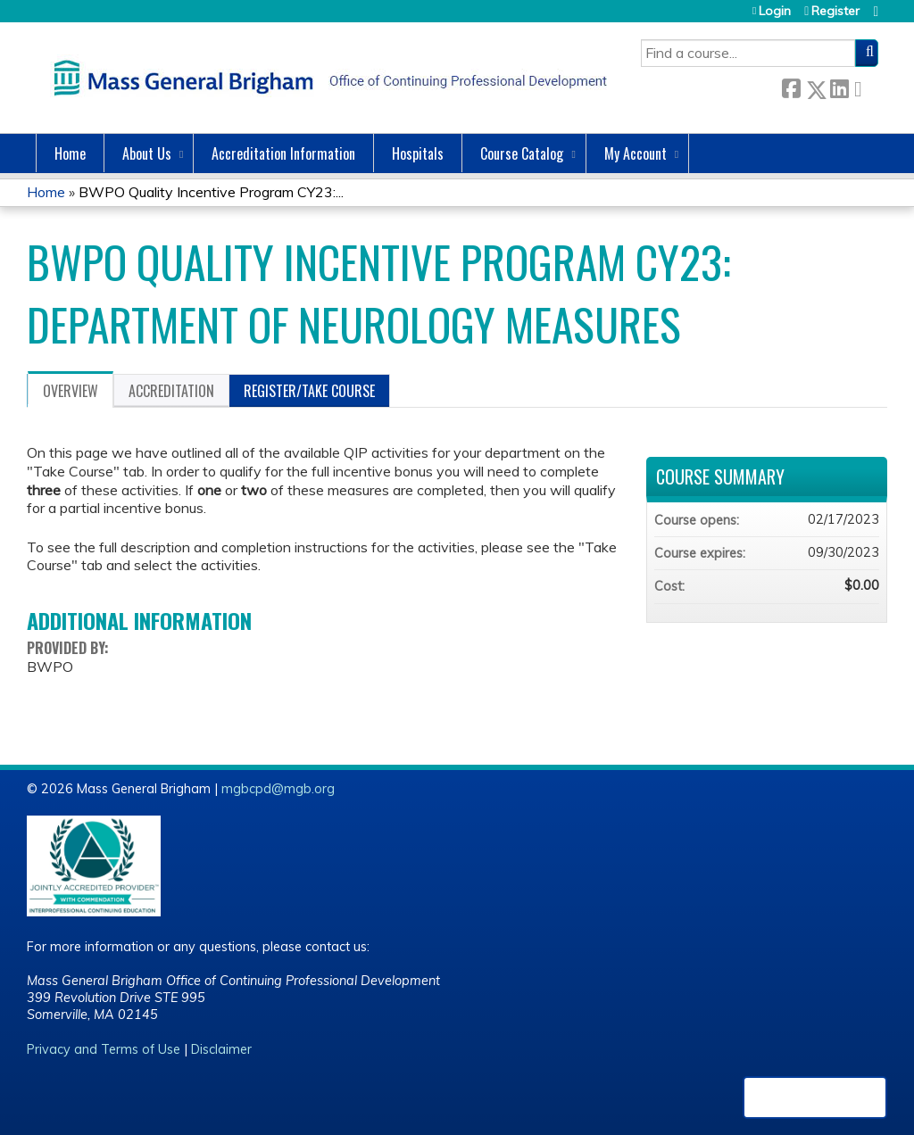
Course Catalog (521, 153)
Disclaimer (221, 1049)
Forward (863, 86)
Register (835, 11)
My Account (635, 153)
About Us (146, 153)
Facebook (791, 86)
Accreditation (171, 391)
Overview (70, 391)
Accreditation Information (283, 153)
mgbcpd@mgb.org (278, 789)
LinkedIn (839, 86)
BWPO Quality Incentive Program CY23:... (211, 192)
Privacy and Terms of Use (103, 1049)
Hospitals (418, 153)
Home (70, 153)
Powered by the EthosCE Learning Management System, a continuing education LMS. (815, 1097)
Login (775, 11)
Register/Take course (309, 391)
